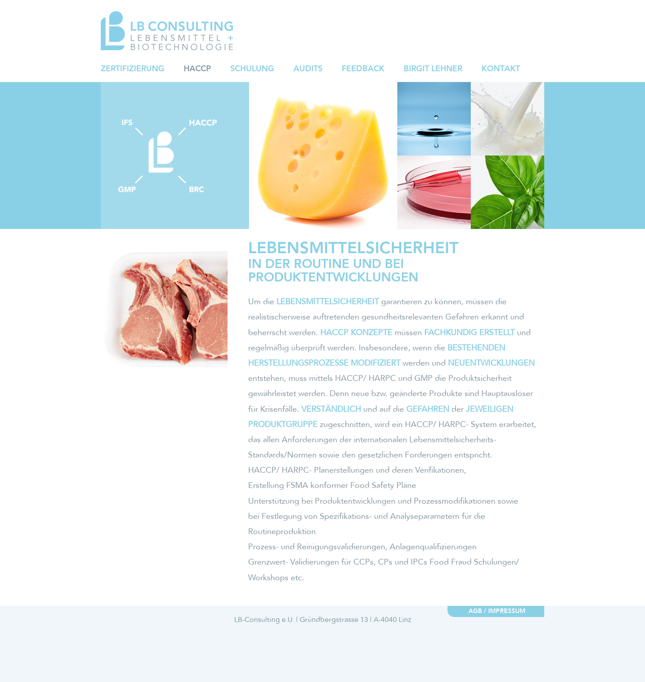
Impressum (506, 611)
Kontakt (501, 69)
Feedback (363, 69)
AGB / (477, 611)
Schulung (252, 69)
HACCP (197, 69)
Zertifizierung (132, 69)
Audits (307, 69)
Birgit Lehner (433, 69)
